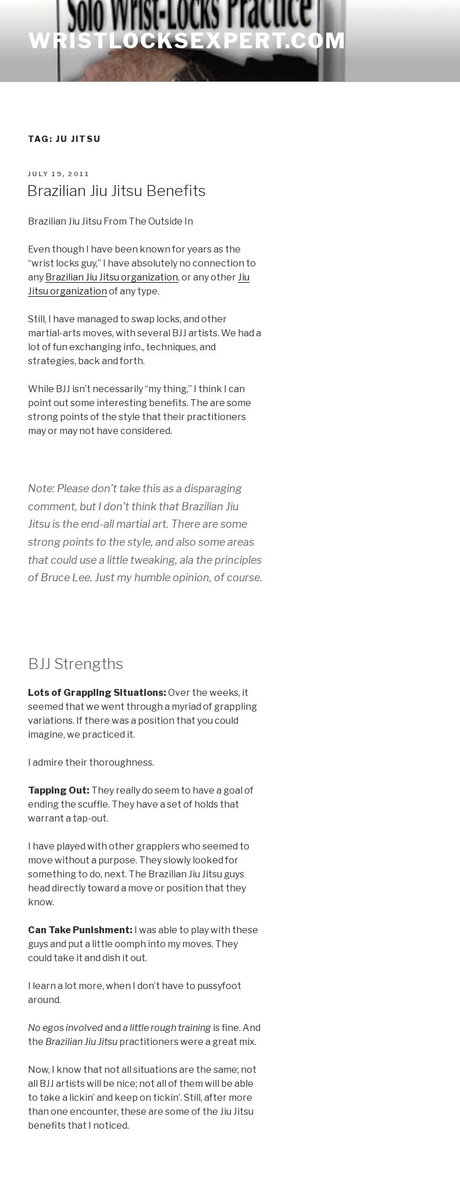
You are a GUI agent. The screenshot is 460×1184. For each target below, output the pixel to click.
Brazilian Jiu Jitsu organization (111, 277)
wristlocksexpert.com (187, 41)
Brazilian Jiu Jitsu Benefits (116, 191)
